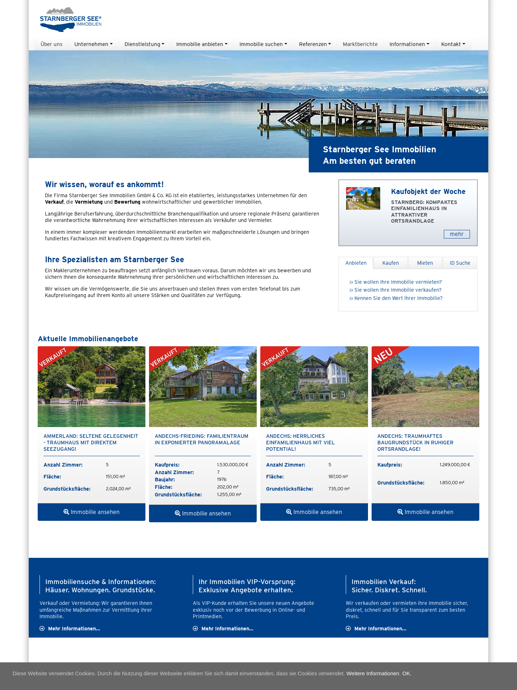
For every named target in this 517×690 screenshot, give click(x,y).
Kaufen (390, 263)
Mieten (425, 263)
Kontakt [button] (451, 44)
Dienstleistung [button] (142, 44)
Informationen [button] (407, 44)
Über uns (51, 44)
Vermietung (89, 202)
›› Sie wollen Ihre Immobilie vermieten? (395, 282)
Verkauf (54, 202)
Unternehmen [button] (91, 44)
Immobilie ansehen (92, 512)
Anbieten (356, 263)
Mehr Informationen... (74, 628)
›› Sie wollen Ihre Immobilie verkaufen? (395, 290)
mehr (457, 234)
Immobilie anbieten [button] (199, 44)
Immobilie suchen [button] (261, 44)
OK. (407, 673)
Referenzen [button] (313, 44)
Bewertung (127, 202)
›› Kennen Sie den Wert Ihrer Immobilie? (396, 298)
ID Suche (460, 263)
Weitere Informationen (372, 673)
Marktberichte (360, 44)
